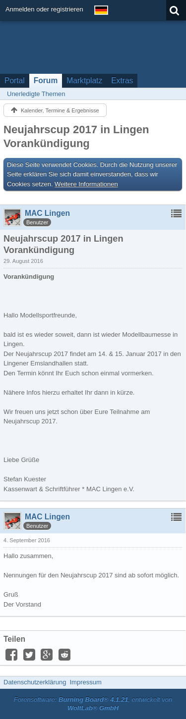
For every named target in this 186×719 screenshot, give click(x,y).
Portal (14, 80)
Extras (122, 80)
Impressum (85, 682)
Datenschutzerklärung (34, 682)
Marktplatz (84, 80)
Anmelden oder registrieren (44, 9)
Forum (46, 80)
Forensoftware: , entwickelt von (93, 704)
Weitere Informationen (86, 184)
